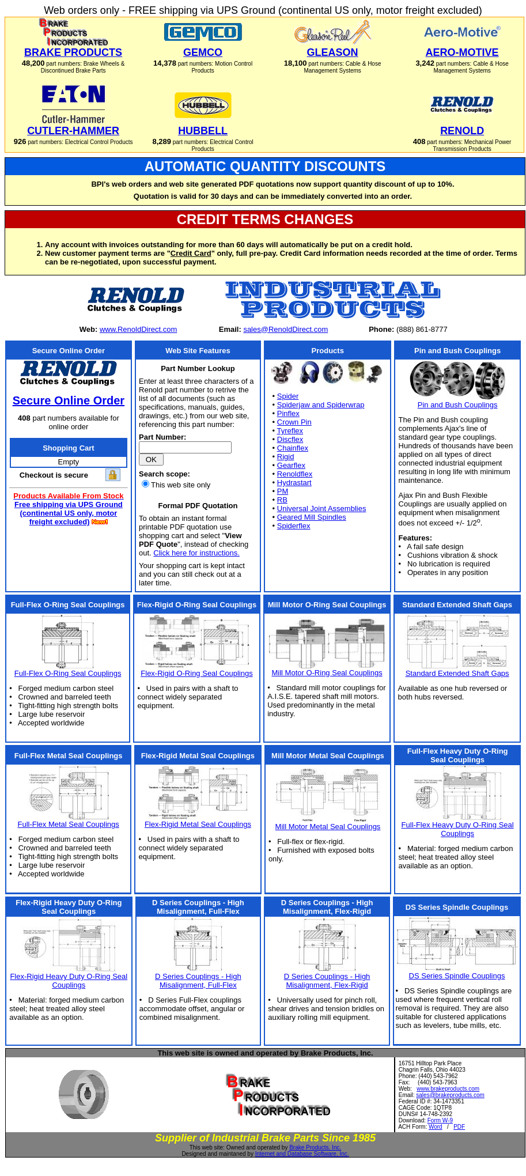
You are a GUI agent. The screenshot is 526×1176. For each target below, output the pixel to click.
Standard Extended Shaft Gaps (457, 673)
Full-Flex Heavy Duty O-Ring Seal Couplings (458, 829)
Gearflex (291, 465)
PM (283, 491)
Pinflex (288, 413)
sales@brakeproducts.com (450, 1095)
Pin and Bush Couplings (458, 404)
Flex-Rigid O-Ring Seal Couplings (196, 673)
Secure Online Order (69, 400)
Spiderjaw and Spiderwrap (321, 404)
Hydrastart (294, 482)
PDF (459, 1127)
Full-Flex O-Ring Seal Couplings (68, 673)
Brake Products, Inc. (315, 1147)
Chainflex (292, 448)
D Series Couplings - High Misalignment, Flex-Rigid (327, 980)
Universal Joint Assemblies (321, 508)
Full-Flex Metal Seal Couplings (68, 824)
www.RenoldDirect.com (138, 329)
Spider (288, 396)
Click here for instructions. (196, 553)
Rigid (285, 456)
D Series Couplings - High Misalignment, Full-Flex (198, 980)
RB (282, 500)
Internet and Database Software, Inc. (302, 1154)
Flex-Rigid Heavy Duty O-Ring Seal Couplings (68, 980)
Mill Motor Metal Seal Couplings (328, 826)
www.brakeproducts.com (448, 1089)
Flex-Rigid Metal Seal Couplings (198, 824)
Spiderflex (294, 525)
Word (435, 1127)
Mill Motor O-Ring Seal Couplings (326, 672)
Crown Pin (294, 422)
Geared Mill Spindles (311, 517)
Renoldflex (294, 474)
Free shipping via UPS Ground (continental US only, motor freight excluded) (68, 513)
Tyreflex (290, 430)
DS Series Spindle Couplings (457, 975)
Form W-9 (440, 1120)
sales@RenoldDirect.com (285, 329)
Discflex (290, 439)
